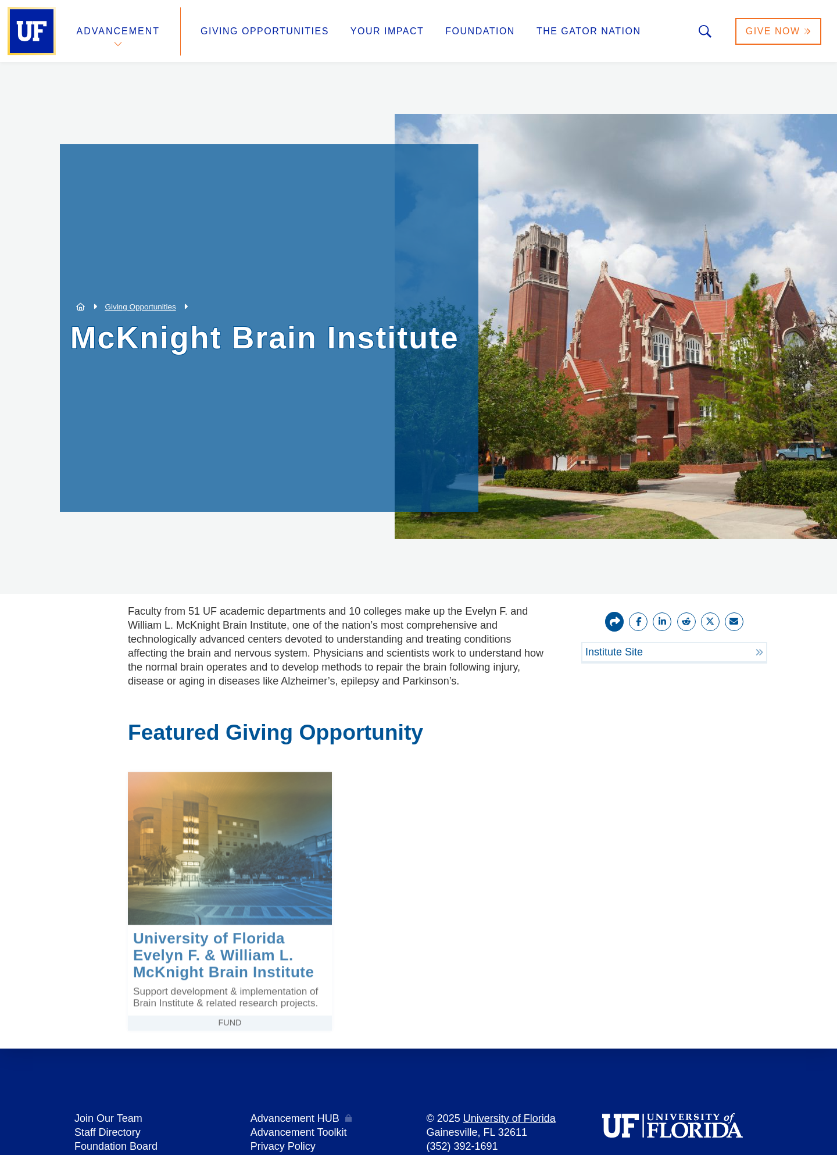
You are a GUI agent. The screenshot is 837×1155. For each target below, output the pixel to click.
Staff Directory (107, 1132)
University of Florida (509, 1118)
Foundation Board (116, 1146)
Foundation (480, 31)
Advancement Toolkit (299, 1132)
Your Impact (387, 31)
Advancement (118, 31)
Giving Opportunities (265, 31)
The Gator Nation (588, 31)
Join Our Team (108, 1118)
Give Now (778, 31)
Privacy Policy (283, 1146)
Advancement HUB (295, 1118)
